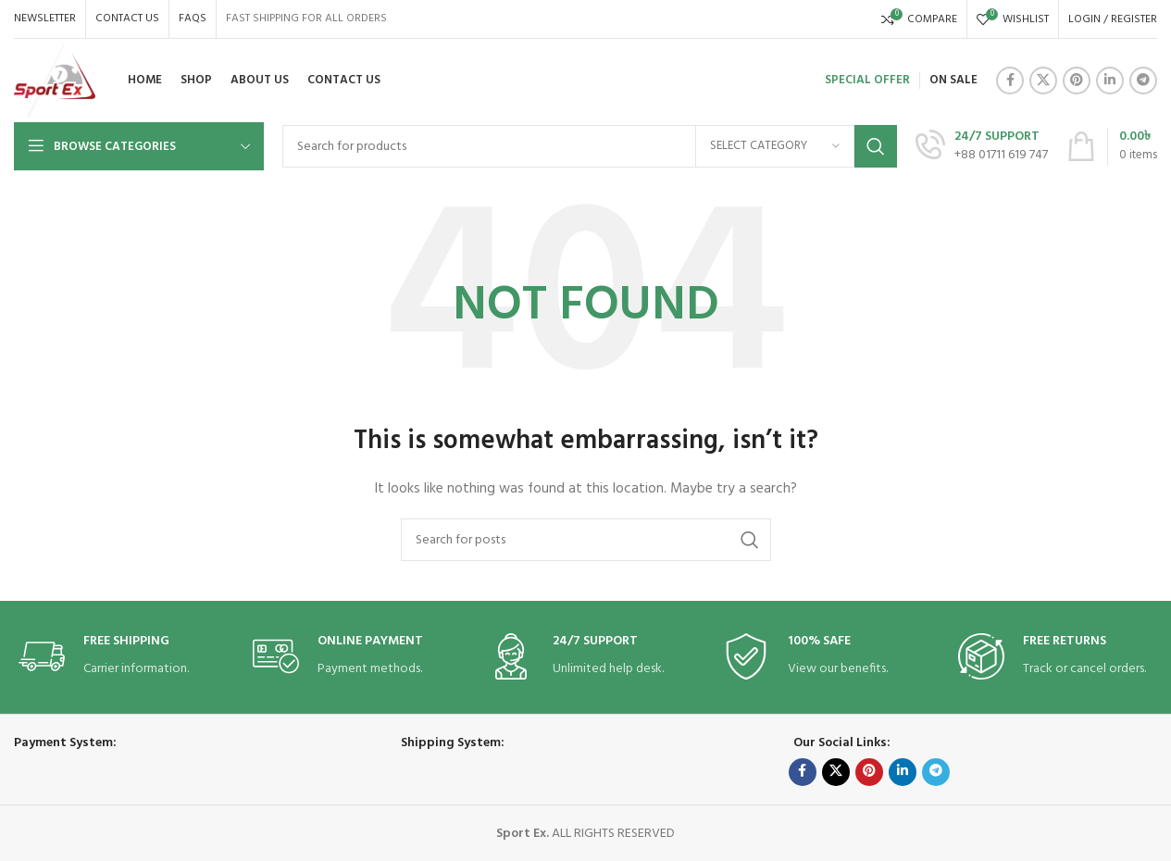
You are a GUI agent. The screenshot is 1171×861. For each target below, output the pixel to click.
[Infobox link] (982, 146)
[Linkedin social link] (1110, 80)
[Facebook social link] (1010, 80)
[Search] (589, 146)
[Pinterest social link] (1076, 80)
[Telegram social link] (1143, 80)
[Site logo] (54, 81)
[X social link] (1043, 80)
